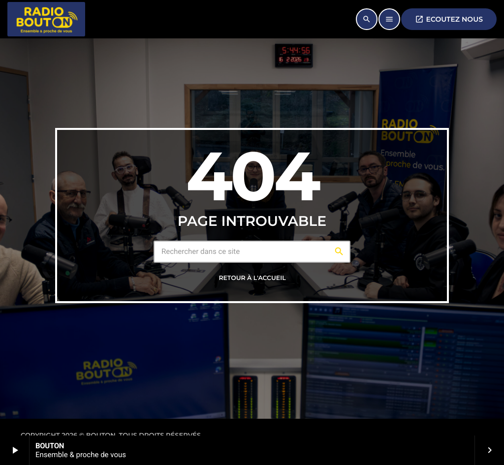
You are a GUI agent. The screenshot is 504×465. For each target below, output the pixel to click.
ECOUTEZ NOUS (449, 19)
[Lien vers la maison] (46, 19)
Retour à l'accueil (252, 278)
